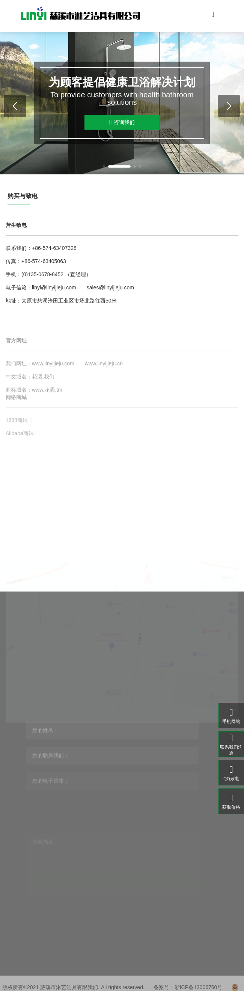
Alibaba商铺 (22, 448)
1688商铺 (19, 435)
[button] (104, 166)
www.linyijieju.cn (104, 384)
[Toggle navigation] (212, 16)
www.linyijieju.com (53, 384)
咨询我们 (121, 122)
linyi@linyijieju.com (54, 287)
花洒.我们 (43, 398)
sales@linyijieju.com (110, 287)
